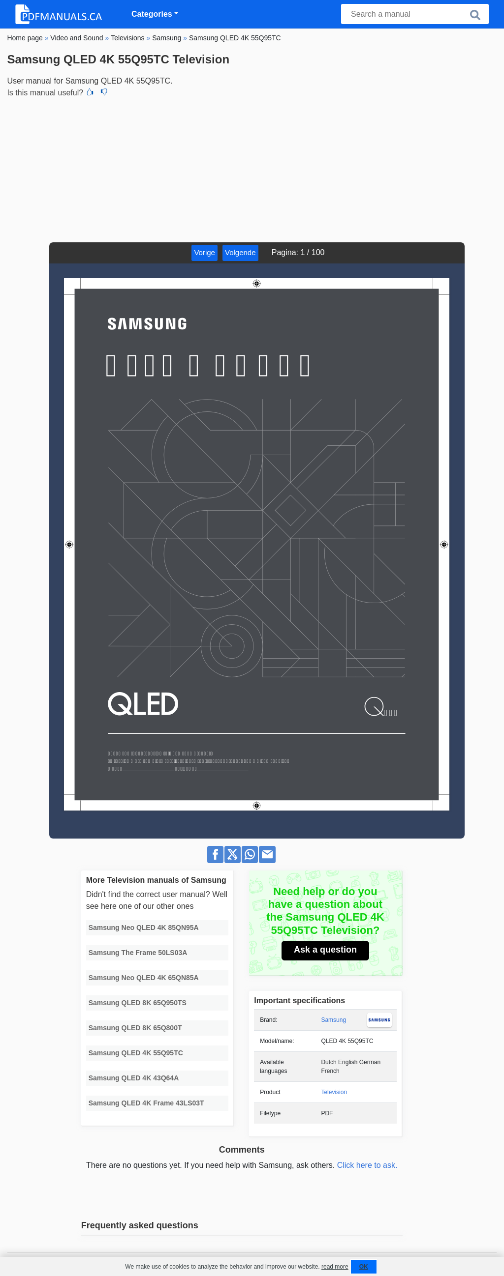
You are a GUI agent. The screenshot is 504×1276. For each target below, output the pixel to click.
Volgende (240, 252)
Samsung (333, 1019)
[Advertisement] (252, 168)
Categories (151, 14)
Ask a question (325, 950)
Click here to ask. (367, 1165)
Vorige (204, 252)
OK (363, 1266)
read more (334, 1266)
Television (334, 1092)
